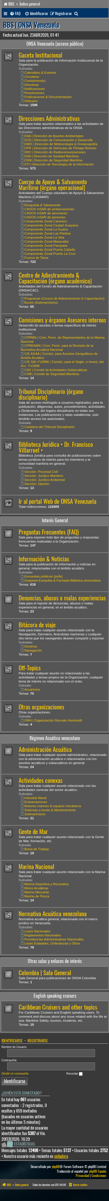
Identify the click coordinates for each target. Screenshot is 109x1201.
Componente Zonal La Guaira (44, 229)
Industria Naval (33, 798)
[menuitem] (15, 14)
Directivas (30, 84)
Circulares (30, 76)
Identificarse (12, 1041)
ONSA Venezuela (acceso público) (54, 44)
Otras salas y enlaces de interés (55, 961)
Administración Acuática (45, 749)
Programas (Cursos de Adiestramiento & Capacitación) (62, 298)
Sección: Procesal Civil (39, 471)
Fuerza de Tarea (34, 257)
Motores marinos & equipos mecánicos (51, 806)
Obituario (29, 101)
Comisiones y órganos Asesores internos (62, 320)
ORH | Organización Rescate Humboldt (51, 720)
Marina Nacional (36, 866)
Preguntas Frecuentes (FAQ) (49, 532)
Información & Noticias (44, 559)
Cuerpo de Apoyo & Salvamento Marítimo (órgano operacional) (53, 185)
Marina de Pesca (35, 896)
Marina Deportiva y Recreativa (45, 884)
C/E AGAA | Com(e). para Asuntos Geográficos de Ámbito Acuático (59, 355)
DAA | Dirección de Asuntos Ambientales (52, 136)
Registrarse (38, 1041)
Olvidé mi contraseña (14, 1073)
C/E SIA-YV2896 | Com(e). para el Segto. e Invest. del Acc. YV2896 (62, 364)
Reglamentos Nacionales (41, 935)
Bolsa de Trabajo (35, 849)
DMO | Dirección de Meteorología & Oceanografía (59, 144)
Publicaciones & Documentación (46, 97)
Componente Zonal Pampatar (44, 245)
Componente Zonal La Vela (42, 237)
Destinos (29, 646)
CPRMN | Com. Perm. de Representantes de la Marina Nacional (63, 339)
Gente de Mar (33, 831)
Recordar (74, 1074)
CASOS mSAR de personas (43, 217)
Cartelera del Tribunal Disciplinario (48, 427)
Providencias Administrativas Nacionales (52, 939)
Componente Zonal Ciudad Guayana (49, 225)
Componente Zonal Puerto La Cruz (48, 253)
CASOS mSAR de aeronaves (44, 213)
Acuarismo (30, 689)
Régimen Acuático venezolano (55, 738)
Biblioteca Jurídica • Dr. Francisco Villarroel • (56, 447)
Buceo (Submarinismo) (39, 302)
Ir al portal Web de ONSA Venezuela (57, 501)
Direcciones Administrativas (49, 118)
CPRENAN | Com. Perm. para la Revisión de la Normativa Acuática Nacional (57, 347)
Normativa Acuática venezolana (53, 913)
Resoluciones (32, 93)
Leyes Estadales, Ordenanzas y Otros (50, 943)
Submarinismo (33, 814)
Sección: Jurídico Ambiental (43, 479)
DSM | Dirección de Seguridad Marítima (51, 160)
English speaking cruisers (55, 996)
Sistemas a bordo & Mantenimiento (48, 810)
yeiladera (61, 1156)
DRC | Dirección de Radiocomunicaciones (53, 152)
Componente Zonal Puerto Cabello (48, 249)
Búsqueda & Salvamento (41, 205)
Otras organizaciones (41, 707)
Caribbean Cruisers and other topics (58, 1007)
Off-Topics (30, 668)
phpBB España (97, 1171)
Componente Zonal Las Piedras (46, 233)
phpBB (56, 1167)
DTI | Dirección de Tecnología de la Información (57, 164)
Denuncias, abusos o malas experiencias (62, 598)
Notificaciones (33, 89)
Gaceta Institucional (40, 55)
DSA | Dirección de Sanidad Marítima (50, 156)
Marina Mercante (35, 892)
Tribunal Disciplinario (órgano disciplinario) (51, 394)
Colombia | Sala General (45, 972)
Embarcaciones (34, 802)
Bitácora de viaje (37, 625)
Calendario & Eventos (38, 72)
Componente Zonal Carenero (44, 221)
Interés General (55, 520)
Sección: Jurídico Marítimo (42, 475)
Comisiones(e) (33, 80)
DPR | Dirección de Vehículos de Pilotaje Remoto (58, 148)
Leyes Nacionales (35, 931)
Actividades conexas (41, 780)
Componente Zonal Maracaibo (45, 241)
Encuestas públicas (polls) (42, 576)
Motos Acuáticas (34, 888)
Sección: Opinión (35, 484)
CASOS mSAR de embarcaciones (47, 209)
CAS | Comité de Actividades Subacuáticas (54, 370)
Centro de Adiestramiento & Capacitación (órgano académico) (55, 278)
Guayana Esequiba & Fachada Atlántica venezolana (60, 580)
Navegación (31, 650)
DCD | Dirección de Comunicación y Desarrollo (57, 140)
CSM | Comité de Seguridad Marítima (50, 374)
